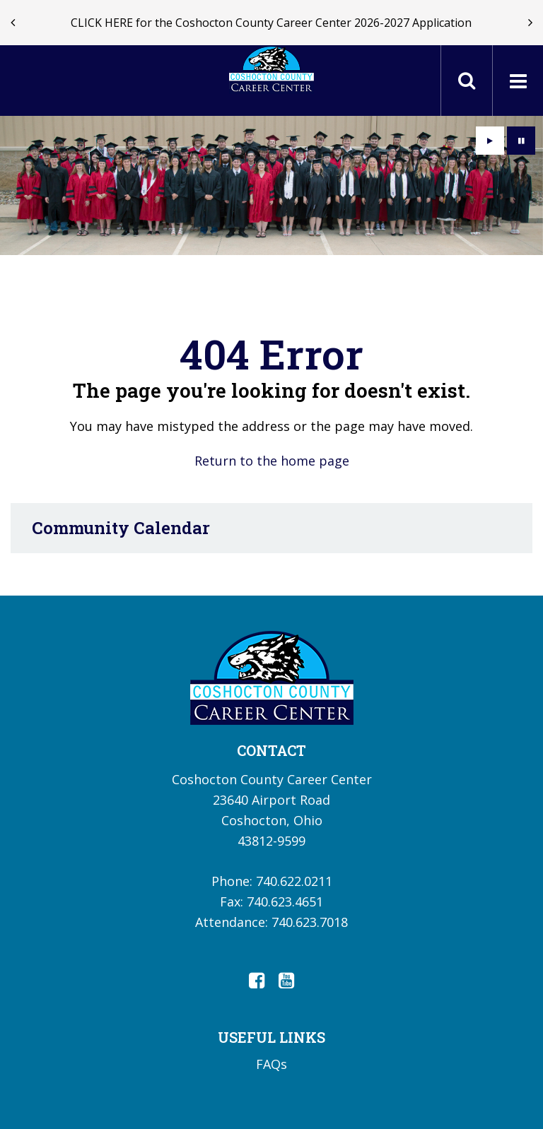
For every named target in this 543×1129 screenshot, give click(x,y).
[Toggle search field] (466, 80)
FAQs (271, 1064)
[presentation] (12, 22)
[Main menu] (517, 80)
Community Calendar (121, 527)
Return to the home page (271, 460)
